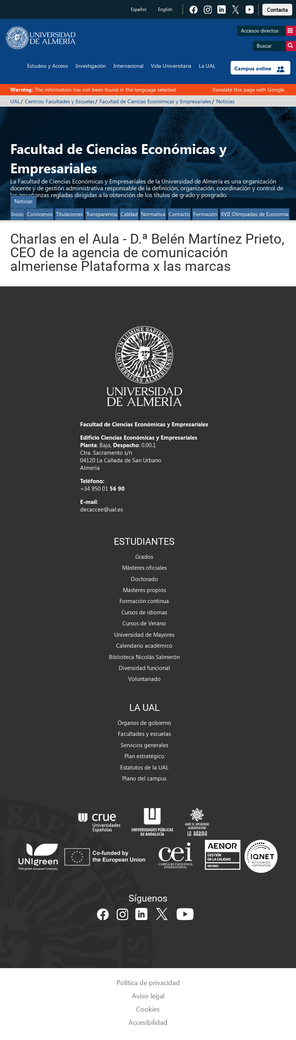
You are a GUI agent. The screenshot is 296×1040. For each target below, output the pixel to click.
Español (138, 9)
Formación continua (144, 601)
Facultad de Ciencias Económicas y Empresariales (155, 101)
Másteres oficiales (144, 567)
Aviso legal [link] (148, 995)
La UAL (207, 65)
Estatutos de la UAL (144, 767)
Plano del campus (144, 778)
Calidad (129, 214)
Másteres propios (144, 590)
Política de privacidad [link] (148, 982)
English (165, 9)
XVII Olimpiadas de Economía (254, 214)
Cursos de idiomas (144, 612)
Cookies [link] (148, 1009)
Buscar (276, 46)
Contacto (179, 214)
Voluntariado (144, 678)
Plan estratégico (144, 756)
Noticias (225, 101)
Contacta (277, 9)
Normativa (153, 214)
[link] (277, 8)
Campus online (259, 68)
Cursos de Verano (144, 623)
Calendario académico (144, 645)
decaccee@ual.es (101, 509)
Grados (144, 556)
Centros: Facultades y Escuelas (60, 101)
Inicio (17, 214)
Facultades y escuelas (144, 733)
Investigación (91, 65)
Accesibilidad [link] (148, 1022)
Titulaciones (69, 214)
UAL (15, 101)
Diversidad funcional (144, 668)
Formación (205, 214)
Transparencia (101, 214)
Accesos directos (268, 31)
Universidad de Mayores (144, 634)
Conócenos (40, 214)
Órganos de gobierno (144, 722)
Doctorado (144, 579)
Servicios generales (144, 745)
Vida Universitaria (171, 65)
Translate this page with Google (248, 89)
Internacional (128, 65)
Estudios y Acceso (47, 65)
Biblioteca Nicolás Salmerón (144, 657)
